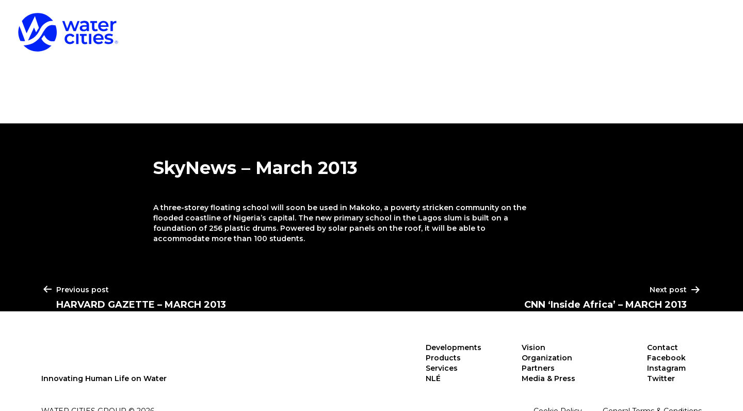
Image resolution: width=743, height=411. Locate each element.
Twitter (661, 378)
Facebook (666, 357)
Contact (662, 347)
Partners (538, 368)
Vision (533, 347)
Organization (547, 357)
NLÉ (708, 25)
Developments (431, 25)
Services (634, 25)
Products (541, 25)
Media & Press (548, 378)
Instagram (666, 368)
